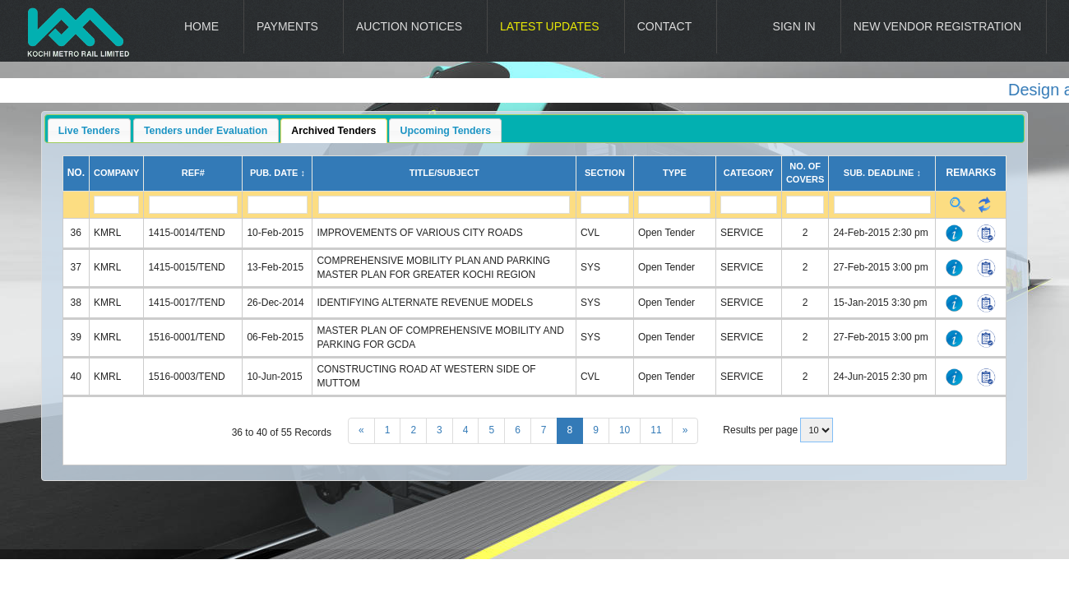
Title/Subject (444, 173)
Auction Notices (409, 26)
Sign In (794, 26)
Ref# (193, 173)
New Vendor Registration (937, 26)
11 (655, 430)
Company (116, 173)
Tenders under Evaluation (205, 130)
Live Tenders (89, 130)
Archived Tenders (333, 130)
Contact (664, 26)
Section (605, 173)
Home (201, 26)
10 (624, 430)
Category (749, 173)
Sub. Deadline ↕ (882, 173)
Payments (287, 26)
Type (675, 173)
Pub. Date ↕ (277, 173)
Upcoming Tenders (446, 130)
